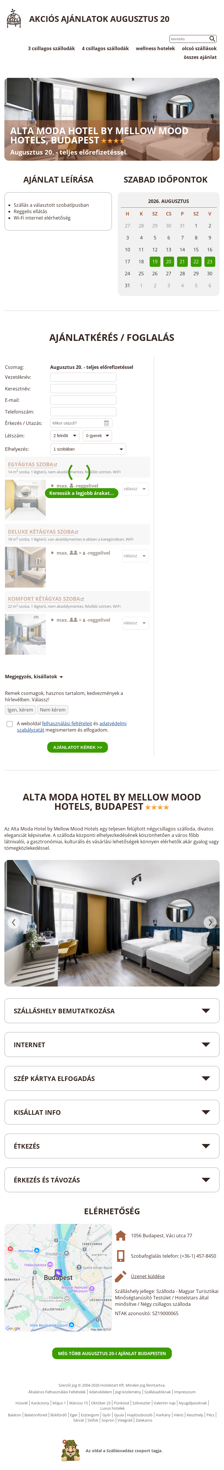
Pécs (210, 1415)
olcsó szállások (199, 48)
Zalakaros (144, 1420)
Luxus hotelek (112, 1408)
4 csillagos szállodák (105, 48)
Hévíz (178, 1415)
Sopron (108, 1420)
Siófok (93, 1420)
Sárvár (78, 1420)
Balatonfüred (35, 1415)
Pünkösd (121, 1403)
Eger (74, 1415)
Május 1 (59, 1403)
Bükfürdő (58, 1415)
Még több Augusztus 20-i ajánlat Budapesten (112, 1353)
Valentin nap (165, 1403)
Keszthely (195, 1415)
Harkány (163, 1415)
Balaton (14, 1415)
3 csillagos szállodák (51, 48)
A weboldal (29, 723)
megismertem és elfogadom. (77, 730)
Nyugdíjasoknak (193, 1403)
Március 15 (78, 1403)
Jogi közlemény (128, 1391)
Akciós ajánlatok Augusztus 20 (99, 18)
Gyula (119, 1415)
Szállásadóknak (157, 1391)
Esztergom (90, 1415)
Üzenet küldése (148, 1276)
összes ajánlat (200, 57)
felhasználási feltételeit (67, 723)
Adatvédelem (100, 1391)
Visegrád (125, 1420)
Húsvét (21, 1403)
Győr (106, 1415)
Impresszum (185, 1391)
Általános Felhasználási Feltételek (57, 1391)
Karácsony (40, 1403)
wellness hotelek (155, 48)
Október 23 (101, 1403)
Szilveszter (141, 1403)
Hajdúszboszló (140, 1415)
